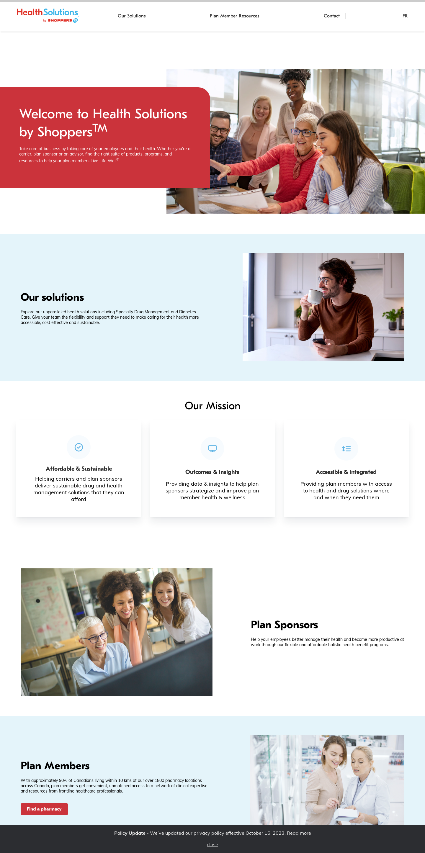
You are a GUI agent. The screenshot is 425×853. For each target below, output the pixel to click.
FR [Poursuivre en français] (405, 16)
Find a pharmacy (44, 809)
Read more (299, 833)
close (212, 844)
